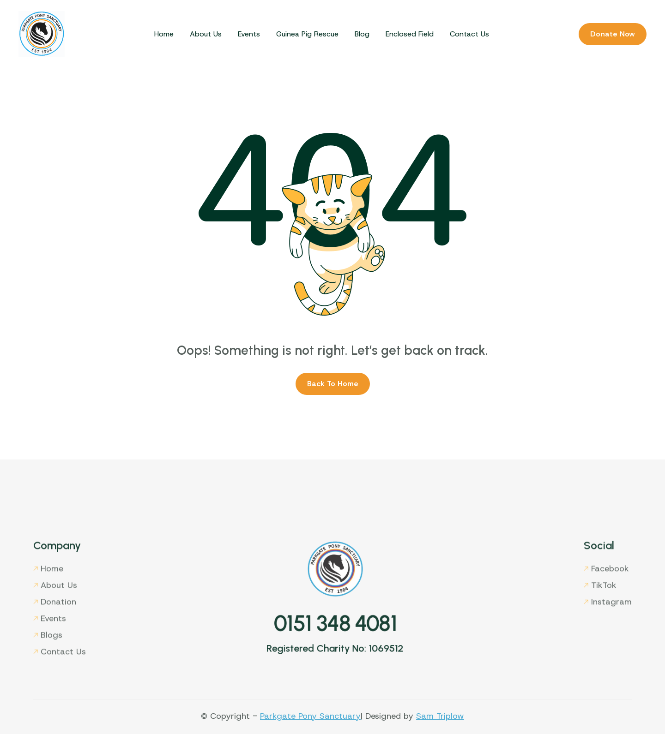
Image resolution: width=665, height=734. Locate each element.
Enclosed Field (410, 34)
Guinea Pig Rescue (307, 34)
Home (164, 34)
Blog (362, 34)
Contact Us (469, 34)
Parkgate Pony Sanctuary (310, 716)
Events (249, 34)
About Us (206, 34)
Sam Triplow (440, 716)
